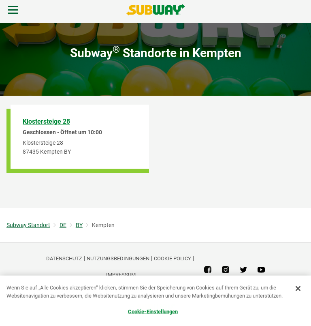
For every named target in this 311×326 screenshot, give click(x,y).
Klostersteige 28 (46, 121)
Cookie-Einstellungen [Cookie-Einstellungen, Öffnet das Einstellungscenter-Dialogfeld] (153, 312)
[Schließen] (298, 289)
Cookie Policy (172, 258)
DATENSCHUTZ (64, 258)
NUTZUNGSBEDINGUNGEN (118, 258)
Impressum (121, 275)
